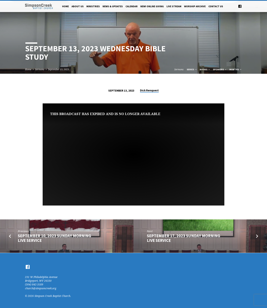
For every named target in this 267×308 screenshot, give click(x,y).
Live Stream (174, 6)
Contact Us (215, 6)
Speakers (220, 69)
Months (235, 69)
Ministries (93, 6)
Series (192, 69)
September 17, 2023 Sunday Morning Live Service (183, 238)
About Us (78, 6)
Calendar (132, 6)
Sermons (39, 69)
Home (65, 6)
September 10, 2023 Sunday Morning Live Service (54, 238)
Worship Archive (195, 6)
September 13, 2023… (59, 69)
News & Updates (113, 6)
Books (205, 69)
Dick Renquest (149, 90)
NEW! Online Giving (152, 6)
